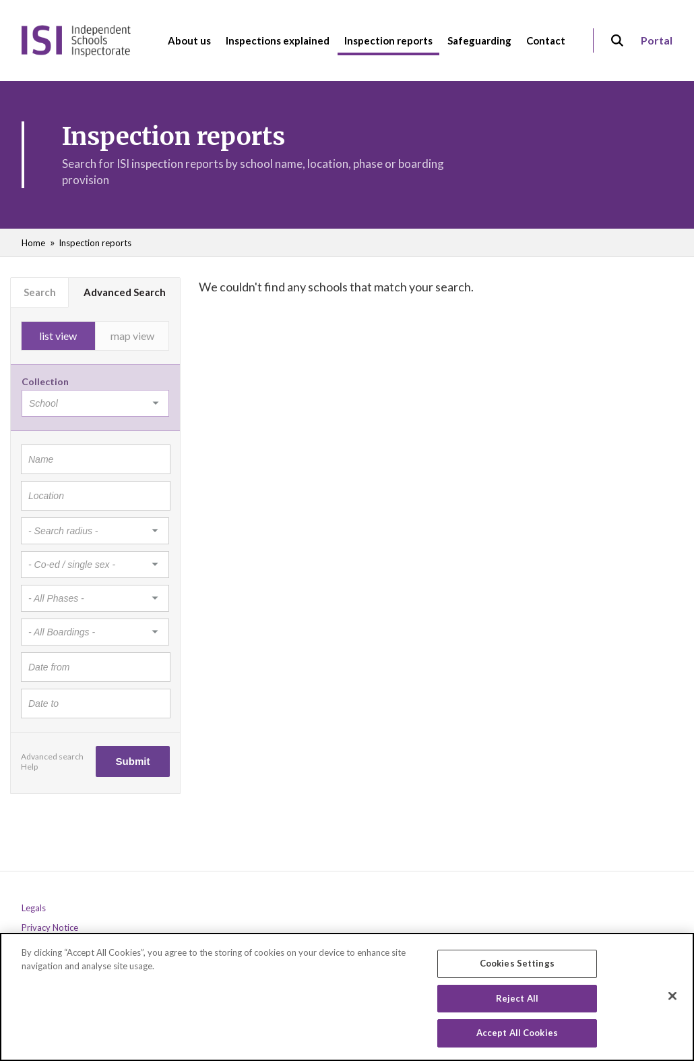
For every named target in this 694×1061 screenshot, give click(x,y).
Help (29, 767)
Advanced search (52, 756)
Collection (45, 381)
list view (58, 335)
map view (132, 335)
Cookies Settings (517, 963)
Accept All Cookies (517, 1034)
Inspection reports (95, 242)
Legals (34, 908)
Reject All (517, 999)
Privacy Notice (50, 927)
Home (33, 242)
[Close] (672, 997)
